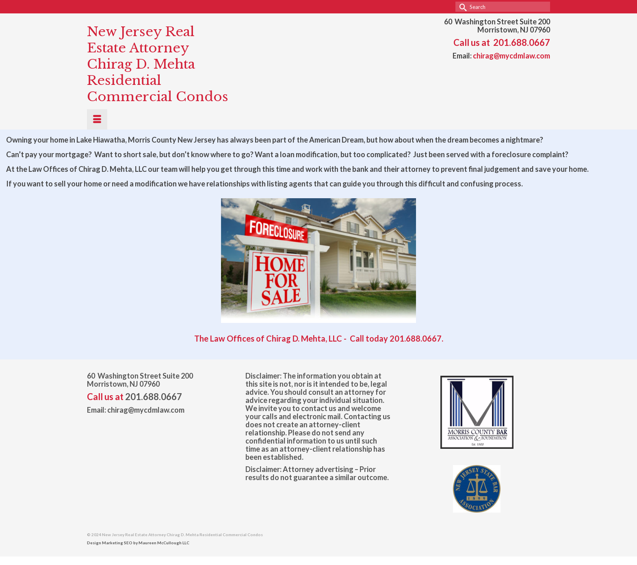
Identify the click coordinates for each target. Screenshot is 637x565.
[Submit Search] (461, 7)
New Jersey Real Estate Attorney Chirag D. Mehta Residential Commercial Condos (157, 64)
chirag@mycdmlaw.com (511, 55)
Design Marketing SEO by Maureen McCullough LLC (138, 542)
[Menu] (97, 119)
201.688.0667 (521, 42)
